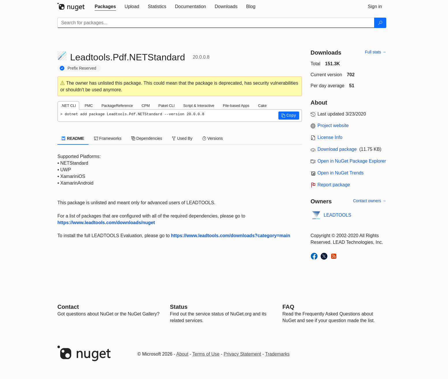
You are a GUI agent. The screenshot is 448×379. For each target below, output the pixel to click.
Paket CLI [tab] (166, 105)
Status (179, 307)
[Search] (380, 23)
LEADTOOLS (337, 215)
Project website (333, 125)
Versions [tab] (212, 138)
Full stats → (375, 52)
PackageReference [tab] (117, 105)
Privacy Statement (242, 354)
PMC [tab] (89, 105)
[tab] (105, 6)
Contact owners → (369, 200)
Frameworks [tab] (107, 138)
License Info (330, 137)
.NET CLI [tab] (68, 105)
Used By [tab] (182, 138)
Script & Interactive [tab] (198, 105)
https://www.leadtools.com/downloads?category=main (230, 235)
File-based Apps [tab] (236, 105)
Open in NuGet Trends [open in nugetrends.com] (341, 172)
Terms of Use (206, 354)
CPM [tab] (146, 105)
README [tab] (73, 138)
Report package (334, 184)
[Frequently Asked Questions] (288, 307)
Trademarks (277, 354)
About (182, 354)
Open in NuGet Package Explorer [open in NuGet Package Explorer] (352, 161)
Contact (68, 307)
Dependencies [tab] (146, 138)
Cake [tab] (262, 105)
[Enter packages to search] (215, 23)
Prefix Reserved (82, 68)
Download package (337, 149)
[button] (288, 116)
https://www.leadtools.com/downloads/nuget (106, 222)
